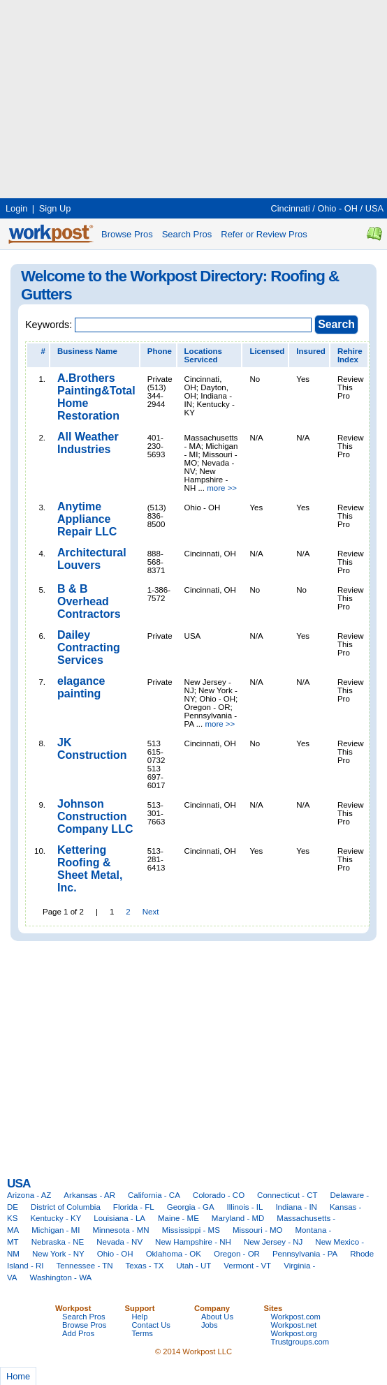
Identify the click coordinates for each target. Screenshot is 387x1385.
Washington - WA (61, 1277)
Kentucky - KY (55, 1218)
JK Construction (92, 748)
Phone (159, 351)
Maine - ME (178, 1218)
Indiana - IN (296, 1207)
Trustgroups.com (300, 1342)
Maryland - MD (238, 1218)
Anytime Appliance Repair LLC (87, 519)
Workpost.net (294, 1325)
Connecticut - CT (287, 1195)
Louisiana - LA (119, 1218)
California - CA (154, 1195)
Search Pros (187, 234)
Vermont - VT (247, 1265)
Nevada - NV (119, 1242)
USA (374, 208)
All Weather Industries (88, 443)
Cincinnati (290, 208)
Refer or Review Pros (264, 234)
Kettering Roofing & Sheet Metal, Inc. (89, 869)
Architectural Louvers (91, 559)
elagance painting (81, 687)
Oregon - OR (237, 1254)
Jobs (209, 1325)
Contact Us (151, 1325)
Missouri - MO (258, 1230)
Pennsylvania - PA (304, 1254)
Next (151, 912)
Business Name (87, 351)
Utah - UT (193, 1265)
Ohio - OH (337, 208)
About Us (217, 1316)
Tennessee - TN (84, 1265)
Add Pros (78, 1333)
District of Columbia (66, 1207)
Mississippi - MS (191, 1230)
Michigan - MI (55, 1230)
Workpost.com (296, 1316)
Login (16, 208)
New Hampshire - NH (193, 1242)
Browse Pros (127, 234)
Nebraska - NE (58, 1242)
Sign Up (55, 208)
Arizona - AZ (29, 1195)
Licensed (266, 351)
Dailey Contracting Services (88, 647)
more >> (222, 488)
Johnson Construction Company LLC (95, 816)
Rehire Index (350, 355)
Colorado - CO (218, 1195)
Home (18, 1376)
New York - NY (58, 1254)
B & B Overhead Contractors (89, 601)
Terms (142, 1333)
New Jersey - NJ (273, 1242)
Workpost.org (294, 1333)
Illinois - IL (245, 1207)
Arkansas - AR (89, 1195)
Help (140, 1316)
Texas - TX (145, 1265)
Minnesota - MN (120, 1230)
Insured (311, 351)
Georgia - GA (190, 1207)
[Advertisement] (163, 97)
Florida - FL (133, 1207)
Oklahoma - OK (173, 1254)
